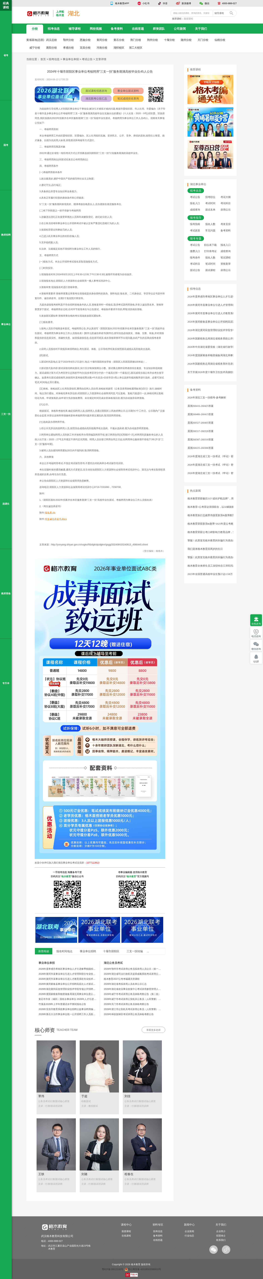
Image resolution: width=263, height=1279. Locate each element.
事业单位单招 (71, 59)
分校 (35, 28)
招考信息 (54, 28)
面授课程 (188, 18)
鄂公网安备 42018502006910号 (143, 1269)
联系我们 (221, 1240)
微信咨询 (256, 649)
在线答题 (138, 28)
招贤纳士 (221, 1235)
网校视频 (96, 28)
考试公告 (87, 59)
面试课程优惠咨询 (96, 90)
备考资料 (117, 28)
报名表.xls (50, 512)
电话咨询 (256, 636)
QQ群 (256, 661)
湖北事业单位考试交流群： (78, 862)
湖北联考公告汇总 (96, 98)
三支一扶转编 (135, 951)
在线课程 (126, 1235)
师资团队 (159, 28)
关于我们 (201, 28)
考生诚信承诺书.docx (56, 519)
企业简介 (221, 1231)
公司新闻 (180, 28)
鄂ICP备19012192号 (112, 1269)
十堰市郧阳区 (111, 951)
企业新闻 (189, 1231)
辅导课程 (75, 28)
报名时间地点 (64, 951)
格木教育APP (122, 3)
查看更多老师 (153, 1030)
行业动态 (189, 1235)
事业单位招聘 (88, 951)
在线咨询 (256, 624)
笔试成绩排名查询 (128, 98)
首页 (43, 59)
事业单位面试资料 (128, 90)
